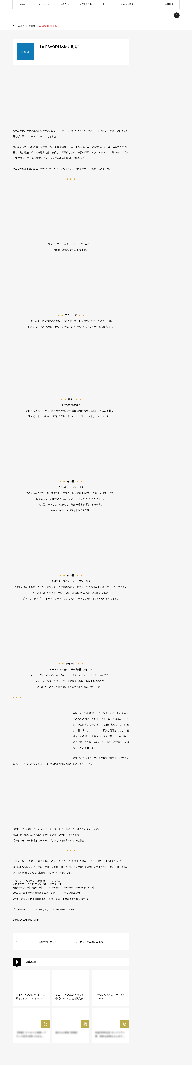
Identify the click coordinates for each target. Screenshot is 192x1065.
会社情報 (169, 4)
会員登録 (65, 4)
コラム (148, 4)
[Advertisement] (158, 264)
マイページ (44, 4)
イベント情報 (127, 4)
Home (22, 4)
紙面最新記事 (86, 4)
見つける (106, 4)
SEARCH (177, 15)
